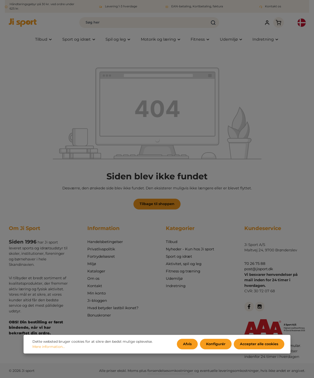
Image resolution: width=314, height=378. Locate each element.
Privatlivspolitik (101, 249)
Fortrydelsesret (101, 256)
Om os (93, 278)
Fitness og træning (183, 271)
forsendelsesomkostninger (170, 370)
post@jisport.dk (258, 269)
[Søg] (212, 22)
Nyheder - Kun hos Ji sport (190, 249)
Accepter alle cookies (259, 344)
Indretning (175, 285)
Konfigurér (216, 344)
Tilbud (171, 241)
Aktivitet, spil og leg (183, 263)
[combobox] (142, 22)
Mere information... (48, 347)
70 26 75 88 (254, 263)
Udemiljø (174, 278)
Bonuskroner (99, 315)
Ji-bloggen (97, 300)
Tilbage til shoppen (157, 204)
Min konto (96, 293)
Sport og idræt (179, 256)
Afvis (188, 344)
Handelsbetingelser (105, 241)
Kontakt (94, 285)
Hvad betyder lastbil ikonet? (113, 307)
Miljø (91, 263)
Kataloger (96, 271)
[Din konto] (266, 22)
